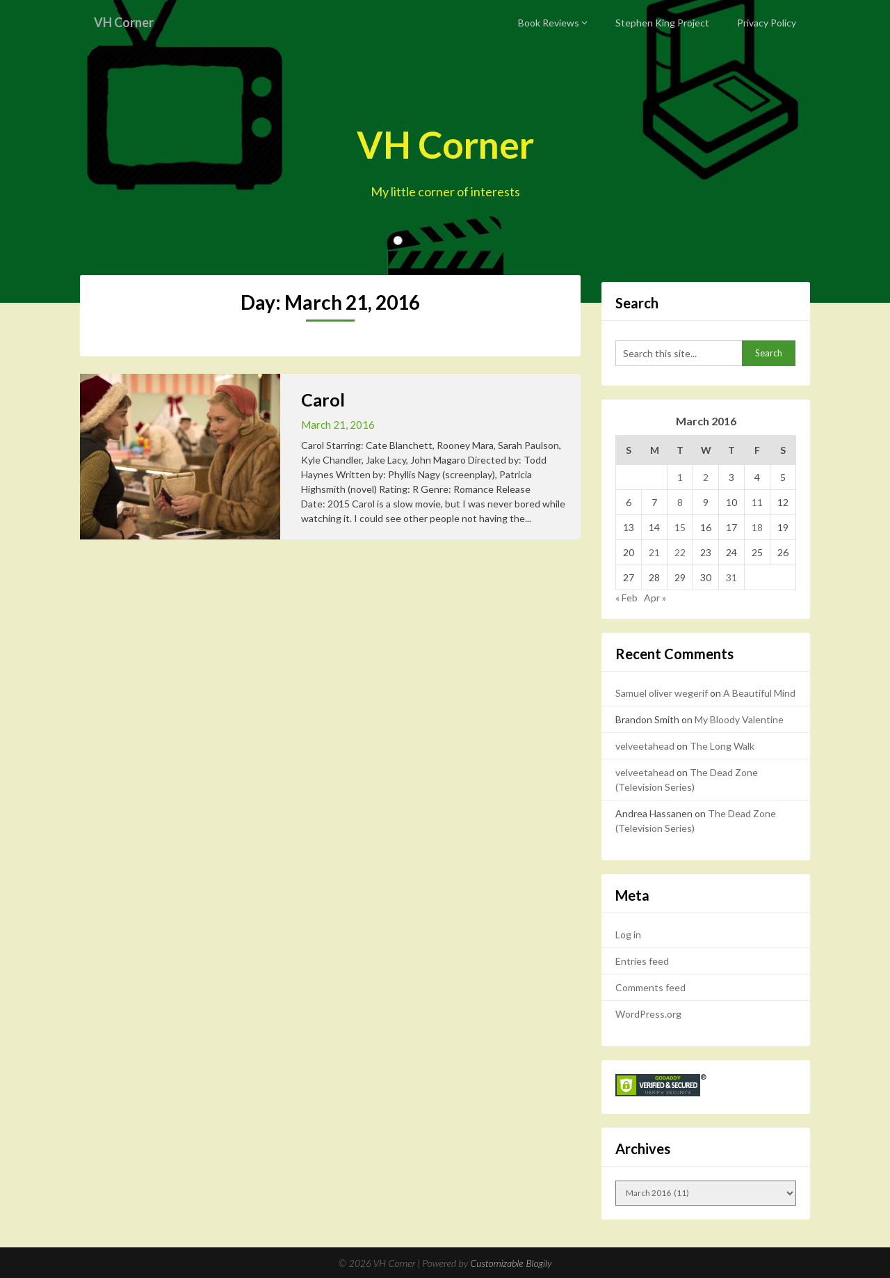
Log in (628, 934)
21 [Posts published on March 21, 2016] (654, 552)
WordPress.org (648, 1014)
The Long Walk (722, 746)
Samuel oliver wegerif (661, 693)
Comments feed (650, 987)
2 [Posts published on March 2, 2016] (706, 477)
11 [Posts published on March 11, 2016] (757, 502)
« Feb (626, 598)
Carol (323, 399)
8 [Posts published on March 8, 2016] (680, 502)
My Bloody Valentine (739, 719)
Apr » (655, 598)
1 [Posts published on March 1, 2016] (680, 477)
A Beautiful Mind (759, 693)
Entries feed (642, 961)
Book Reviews (548, 23)
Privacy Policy (766, 23)
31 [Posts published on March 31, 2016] (731, 577)
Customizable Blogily (511, 1263)
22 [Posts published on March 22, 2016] (680, 552)
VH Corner (127, 22)
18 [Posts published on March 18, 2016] (757, 527)
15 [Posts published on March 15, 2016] (680, 527)
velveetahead (644, 746)
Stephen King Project (662, 23)
